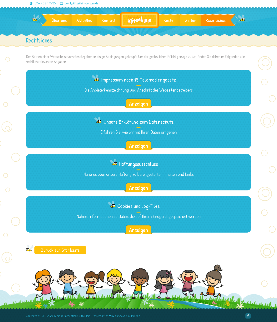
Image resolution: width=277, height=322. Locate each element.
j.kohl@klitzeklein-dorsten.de (77, 3)
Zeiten (190, 20)
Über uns (59, 20)
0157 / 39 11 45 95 (41, 3)
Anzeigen (138, 103)
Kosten (169, 20)
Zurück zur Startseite (60, 250)
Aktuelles (84, 20)
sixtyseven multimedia (127, 316)
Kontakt (108, 20)
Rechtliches (215, 20)
